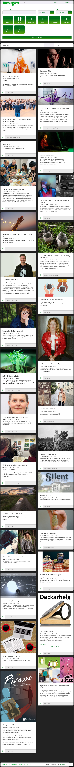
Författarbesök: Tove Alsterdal (12, 331)
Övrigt (56, 128)
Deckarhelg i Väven (46, 631)
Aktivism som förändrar (10, 279)
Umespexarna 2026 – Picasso (12, 725)
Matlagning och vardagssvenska (13, 189)
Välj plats (40, 9)
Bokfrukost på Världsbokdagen (50, 574)
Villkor (29, 764)
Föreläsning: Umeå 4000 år (49, 533)
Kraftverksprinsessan (47, 155)
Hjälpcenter (22, 764)
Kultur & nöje (10, 92)
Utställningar (54, 468)
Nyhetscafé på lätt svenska (11, 656)
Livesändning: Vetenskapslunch (12, 601)
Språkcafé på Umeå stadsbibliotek (51, 300)
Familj (8, 137)
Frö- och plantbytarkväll (10, 376)
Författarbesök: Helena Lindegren (51, 364)
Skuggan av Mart (45, 71)
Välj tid (57, 9)
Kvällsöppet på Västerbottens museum (15, 465)
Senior (45, 128)
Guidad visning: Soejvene (11, 76)
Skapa (56, 2)
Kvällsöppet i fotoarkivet (48, 454)
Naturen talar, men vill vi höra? (12, 557)
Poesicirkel (6, 144)
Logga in (68, 2)
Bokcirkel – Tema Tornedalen (12, 514)
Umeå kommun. (63, 764)
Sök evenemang (6, 9)
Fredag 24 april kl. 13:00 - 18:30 (51, 646)
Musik (18, 137)
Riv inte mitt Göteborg (47, 409)
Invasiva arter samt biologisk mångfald (15, 417)
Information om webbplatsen (9, 764)
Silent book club (45, 495)
